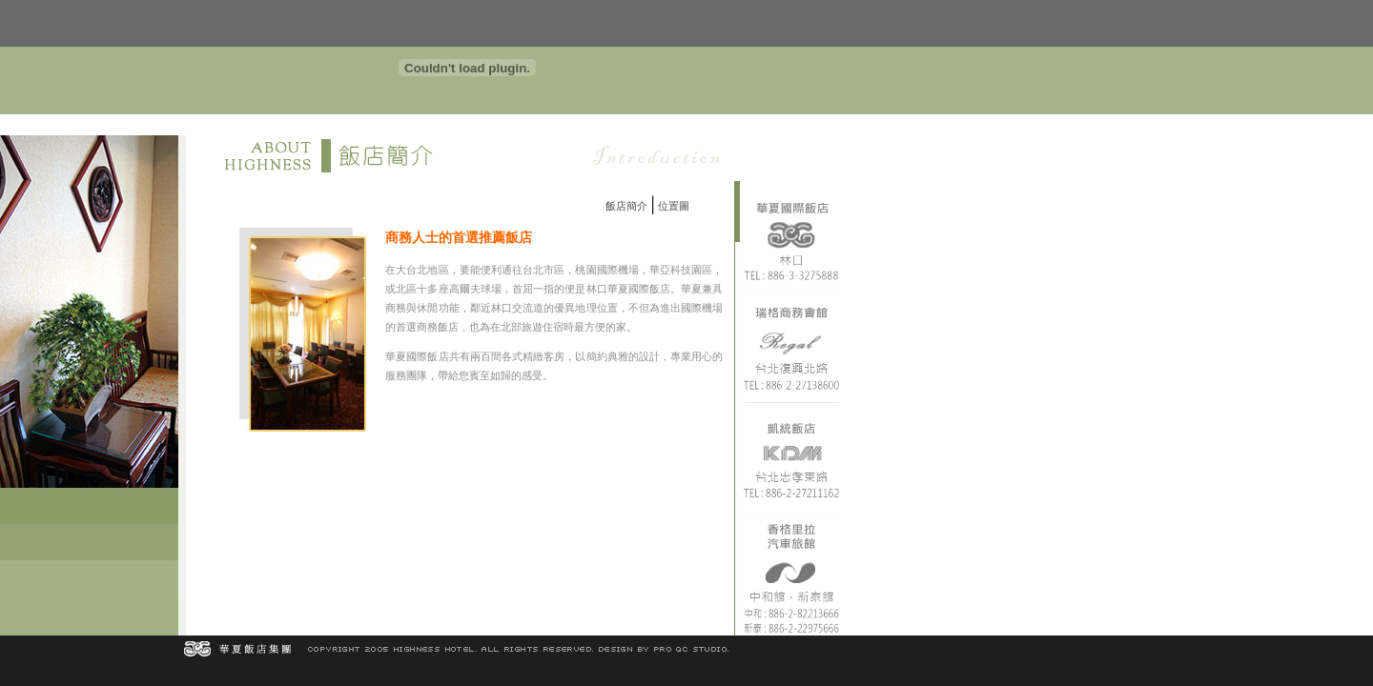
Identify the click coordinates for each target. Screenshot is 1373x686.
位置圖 (673, 206)
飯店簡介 (626, 206)
